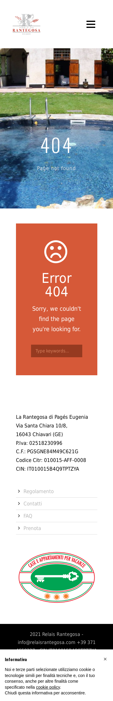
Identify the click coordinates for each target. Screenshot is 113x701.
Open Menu (90, 24)
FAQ (28, 516)
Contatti (33, 504)
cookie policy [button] (48, 687)
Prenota (32, 528)
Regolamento (39, 491)
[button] (105, 659)
